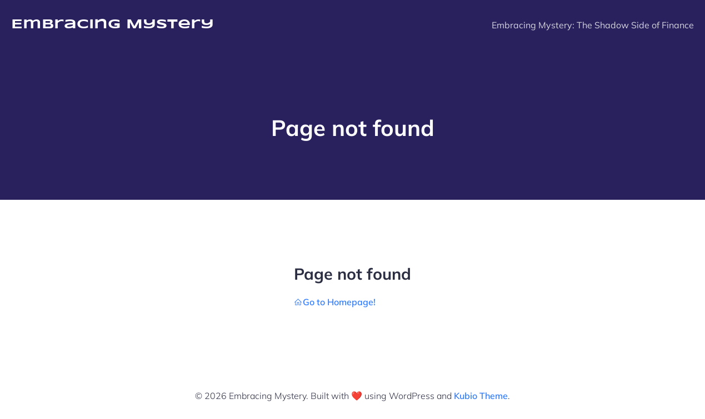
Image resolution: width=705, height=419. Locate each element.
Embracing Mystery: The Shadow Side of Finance (593, 25)
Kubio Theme (481, 395)
